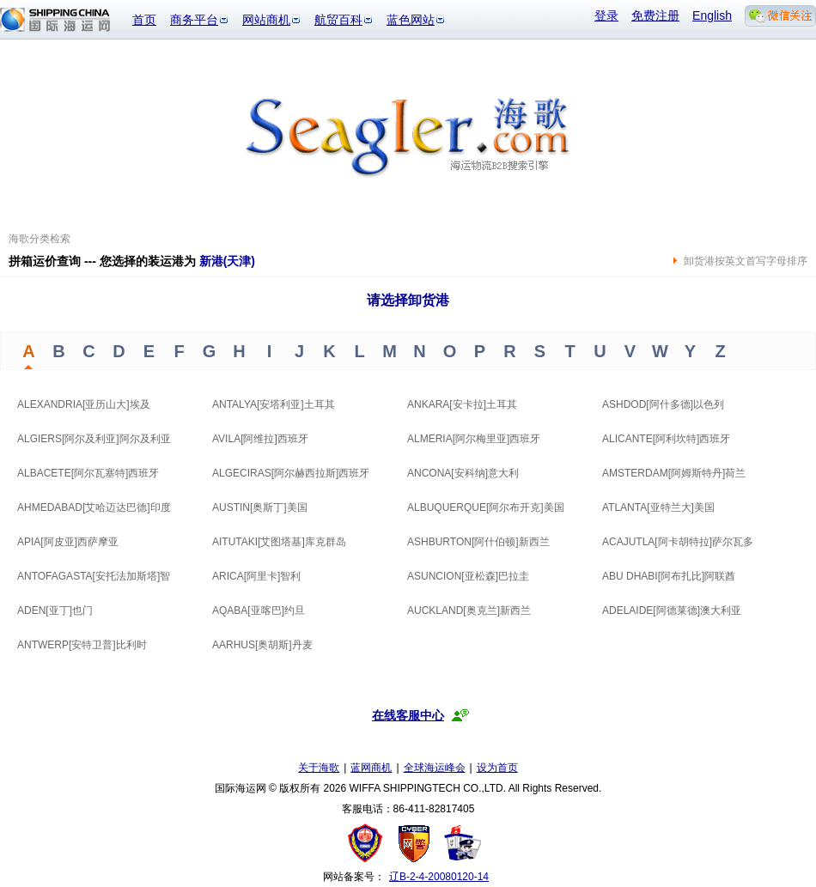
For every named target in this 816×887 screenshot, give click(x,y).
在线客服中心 (408, 715)
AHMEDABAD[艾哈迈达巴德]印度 (94, 507)
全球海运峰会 (435, 768)
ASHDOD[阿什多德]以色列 (663, 404)
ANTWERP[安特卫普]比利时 (82, 645)
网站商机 (266, 20)
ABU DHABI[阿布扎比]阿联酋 (668, 576)
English (712, 15)
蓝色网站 (411, 20)
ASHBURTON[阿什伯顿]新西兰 (478, 542)
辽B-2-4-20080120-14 (439, 877)
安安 (461, 842)
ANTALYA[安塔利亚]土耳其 (273, 404)
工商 (367, 842)
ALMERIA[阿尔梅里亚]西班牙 (473, 439)
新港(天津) (227, 261)
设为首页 (497, 768)
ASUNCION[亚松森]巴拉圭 (468, 576)
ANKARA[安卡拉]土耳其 (462, 404)
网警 (414, 842)
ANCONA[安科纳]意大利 (463, 473)
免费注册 (655, 15)
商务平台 (194, 20)
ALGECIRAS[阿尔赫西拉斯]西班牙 (290, 473)
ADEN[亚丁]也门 (55, 610)
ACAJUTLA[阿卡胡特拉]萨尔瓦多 (677, 542)
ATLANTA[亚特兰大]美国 (658, 507)
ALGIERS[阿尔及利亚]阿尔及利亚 (94, 439)
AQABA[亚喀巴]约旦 (258, 610)
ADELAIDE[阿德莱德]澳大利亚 (671, 610)
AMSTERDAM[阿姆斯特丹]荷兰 (674, 473)
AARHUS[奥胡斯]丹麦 (262, 645)
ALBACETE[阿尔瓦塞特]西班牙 (88, 473)
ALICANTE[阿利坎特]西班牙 (666, 439)
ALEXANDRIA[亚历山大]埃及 (83, 404)
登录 (606, 15)
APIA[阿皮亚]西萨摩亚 (68, 542)
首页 (144, 20)
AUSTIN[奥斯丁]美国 (260, 507)
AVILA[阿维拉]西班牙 (260, 439)
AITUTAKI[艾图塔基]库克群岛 (279, 542)
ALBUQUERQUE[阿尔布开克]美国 (485, 507)
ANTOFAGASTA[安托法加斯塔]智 (93, 576)
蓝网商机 (371, 768)
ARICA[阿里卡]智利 (256, 576)
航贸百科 (338, 20)
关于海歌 (318, 768)
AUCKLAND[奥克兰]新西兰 (469, 610)
